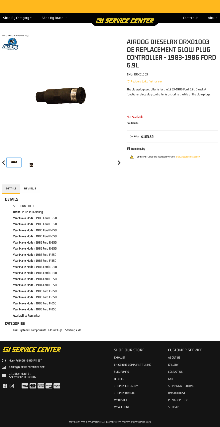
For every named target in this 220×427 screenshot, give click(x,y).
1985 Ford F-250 (46, 254)
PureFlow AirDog (32, 212)
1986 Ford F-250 (46, 230)
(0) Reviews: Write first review (144, 81)
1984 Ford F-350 (46, 285)
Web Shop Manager (142, 422)
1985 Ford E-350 (46, 248)
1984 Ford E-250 (46, 266)
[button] (18, 17)
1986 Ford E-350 (46, 224)
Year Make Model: (24, 218)
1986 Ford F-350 (46, 236)
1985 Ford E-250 (46, 242)
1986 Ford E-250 (46, 218)
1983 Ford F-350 (46, 309)
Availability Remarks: (26, 315)
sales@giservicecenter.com (27, 367)
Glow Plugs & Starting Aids (64, 330)
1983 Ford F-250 (46, 303)
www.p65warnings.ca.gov (188, 156)
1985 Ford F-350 (46, 260)
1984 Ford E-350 (46, 272)
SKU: (130, 74)
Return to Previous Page (19, 35)
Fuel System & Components (29, 330)
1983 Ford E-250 (46, 291)
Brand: (17, 212)
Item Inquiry (138, 148)
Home (4, 35)
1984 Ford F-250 (46, 279)
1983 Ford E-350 (46, 297)
